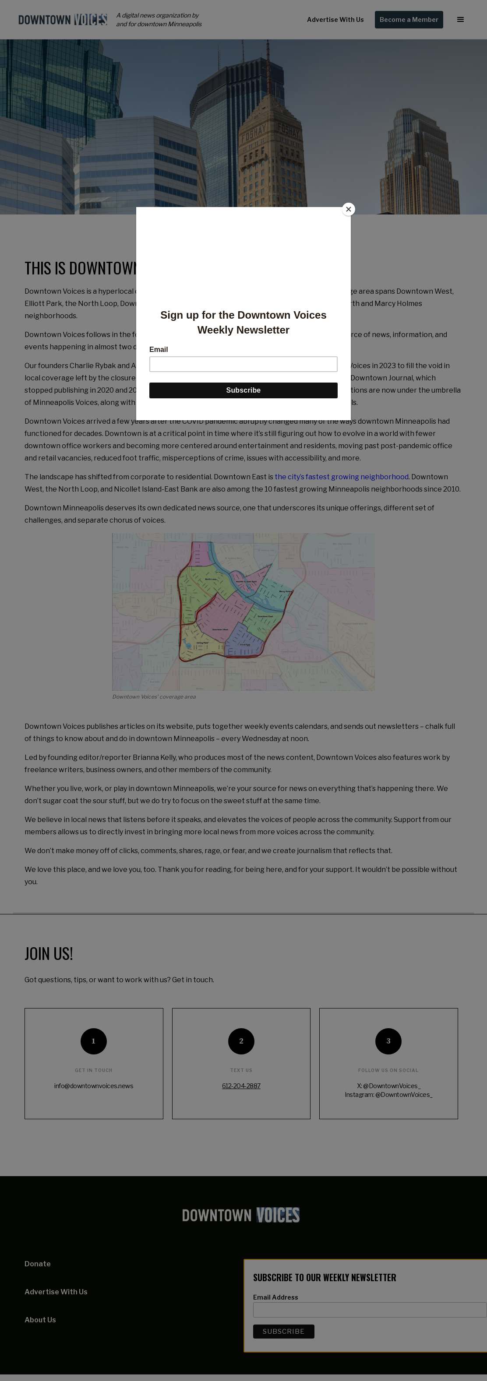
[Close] (348, 209)
